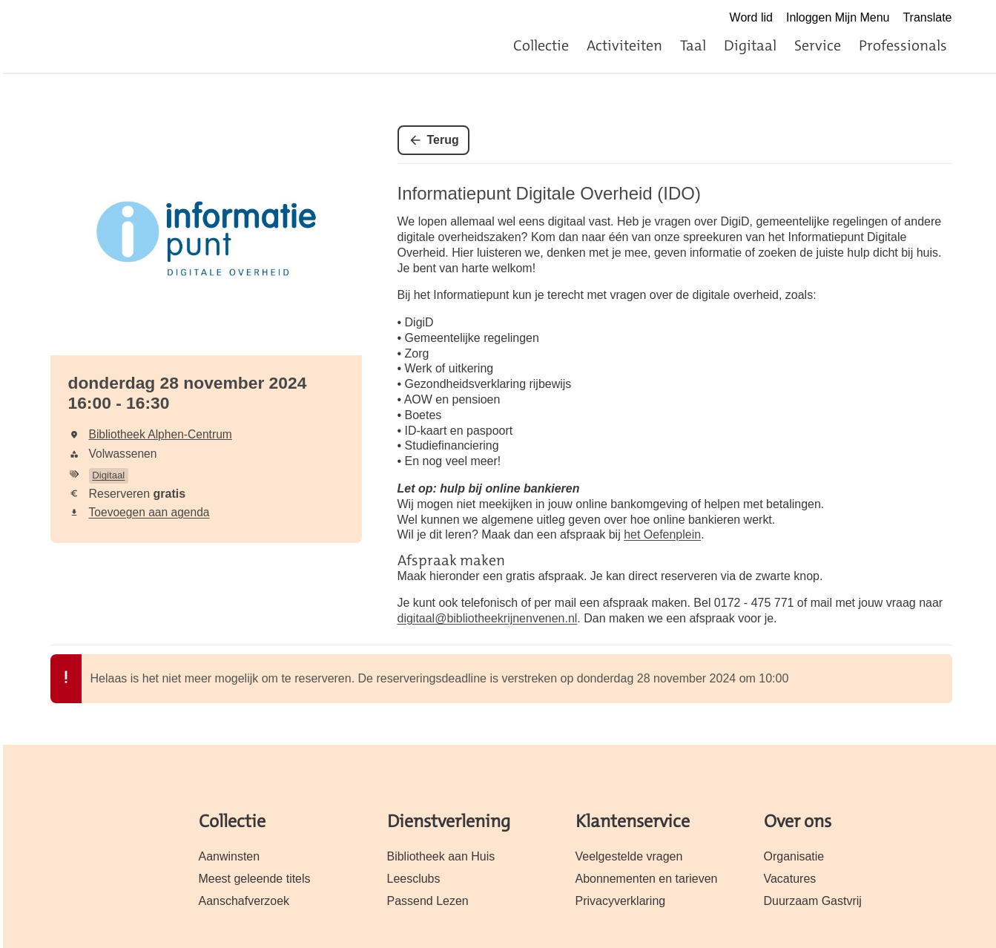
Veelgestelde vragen (629, 856)
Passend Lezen (428, 901)
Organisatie (794, 856)
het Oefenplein (662, 534)
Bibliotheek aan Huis (441, 856)
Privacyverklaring (620, 901)
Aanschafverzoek (244, 901)
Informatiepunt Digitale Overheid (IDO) (550, 193)
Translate (927, 17)
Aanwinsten (229, 856)
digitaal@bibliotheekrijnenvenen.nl (488, 618)
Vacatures (790, 878)
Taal (693, 45)
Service (817, 45)
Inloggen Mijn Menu (838, 17)
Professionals (903, 45)
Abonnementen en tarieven (646, 878)
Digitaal (750, 45)
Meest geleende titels (255, 878)
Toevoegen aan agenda (149, 512)
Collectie (541, 45)
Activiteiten (624, 45)
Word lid (751, 17)
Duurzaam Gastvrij (813, 901)
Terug (443, 140)
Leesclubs (414, 878)
